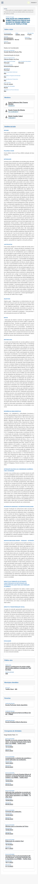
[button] (19, 104)
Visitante (32, 2)
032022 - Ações (20, 34)
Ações (5, 8)
